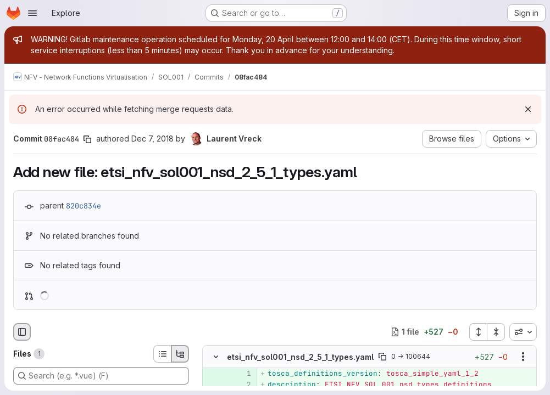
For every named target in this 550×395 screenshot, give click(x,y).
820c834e (83, 206)
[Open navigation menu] (32, 13)
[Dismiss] (528, 109)
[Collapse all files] (496, 332)
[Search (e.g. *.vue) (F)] (101, 376)
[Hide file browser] (22, 332)
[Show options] (523, 356)
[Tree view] (180, 354)
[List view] (162, 354)
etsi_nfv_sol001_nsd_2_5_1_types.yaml (300, 357)
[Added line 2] (241, 384)
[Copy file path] (382, 356)
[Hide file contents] (216, 356)
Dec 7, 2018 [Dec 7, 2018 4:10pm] (152, 138)
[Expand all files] (478, 332)
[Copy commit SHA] (87, 139)
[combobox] (523, 332)
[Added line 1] (241, 373)
